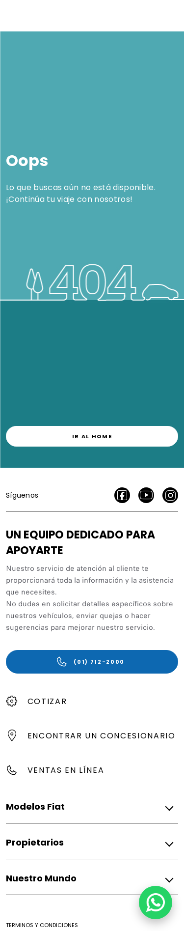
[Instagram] (170, 495)
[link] (92, 436)
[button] (89, 807)
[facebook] (122, 495)
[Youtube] (146, 495)
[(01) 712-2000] (92, 662)
